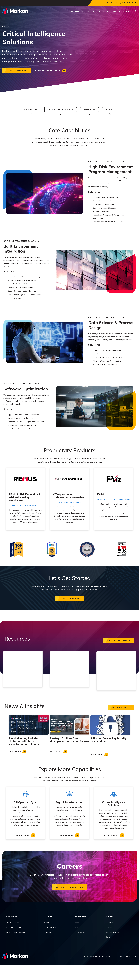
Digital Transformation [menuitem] (14, 927)
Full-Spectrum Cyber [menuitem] (13, 922)
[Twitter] (133, 956)
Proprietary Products (60, 110)
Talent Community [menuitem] (52, 927)
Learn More (22, 835)
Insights (111, 110)
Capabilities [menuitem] (12, 915)
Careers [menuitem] (49, 915)
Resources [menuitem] (82, 915)
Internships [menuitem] (49, 932)
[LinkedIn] (127, 956)
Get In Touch (110, 835)
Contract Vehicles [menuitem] (113, 932)
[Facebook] (135, 956)
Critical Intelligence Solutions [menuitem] (16, 932)
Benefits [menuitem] (48, 922)
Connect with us (16, 70)
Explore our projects (47, 70)
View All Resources (118, 640)
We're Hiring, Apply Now (120, 3)
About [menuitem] (110, 915)
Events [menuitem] (79, 927)
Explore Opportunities (69, 887)
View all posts (121, 708)
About (115, 11)
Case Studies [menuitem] (82, 932)
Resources (103, 11)
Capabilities (76, 11)
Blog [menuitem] (78, 922)
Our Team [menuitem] (110, 922)
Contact (126, 11)
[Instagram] (130, 956)
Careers (90, 11)
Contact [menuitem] (110, 937)
